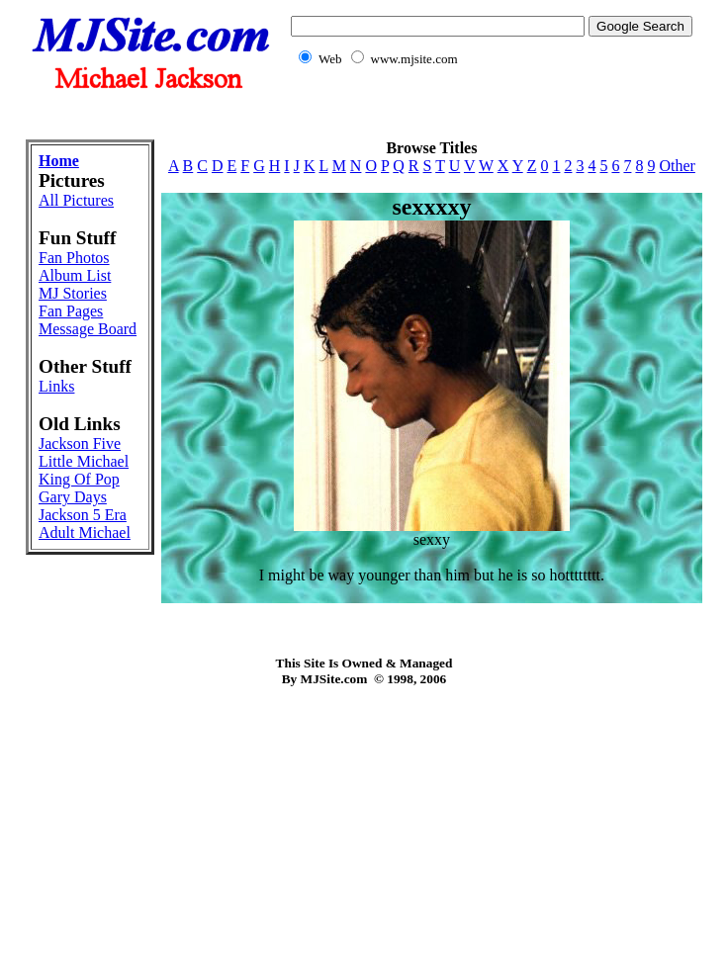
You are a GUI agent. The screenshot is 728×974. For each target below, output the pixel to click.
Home (59, 160)
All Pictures (76, 200)
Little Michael (84, 461)
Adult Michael (85, 532)
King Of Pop (79, 479)
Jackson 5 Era (83, 514)
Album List (75, 275)
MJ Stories (73, 293)
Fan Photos (74, 257)
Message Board (87, 328)
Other (676, 165)
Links (56, 386)
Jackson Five (80, 443)
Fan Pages (71, 311)
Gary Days (73, 496)
